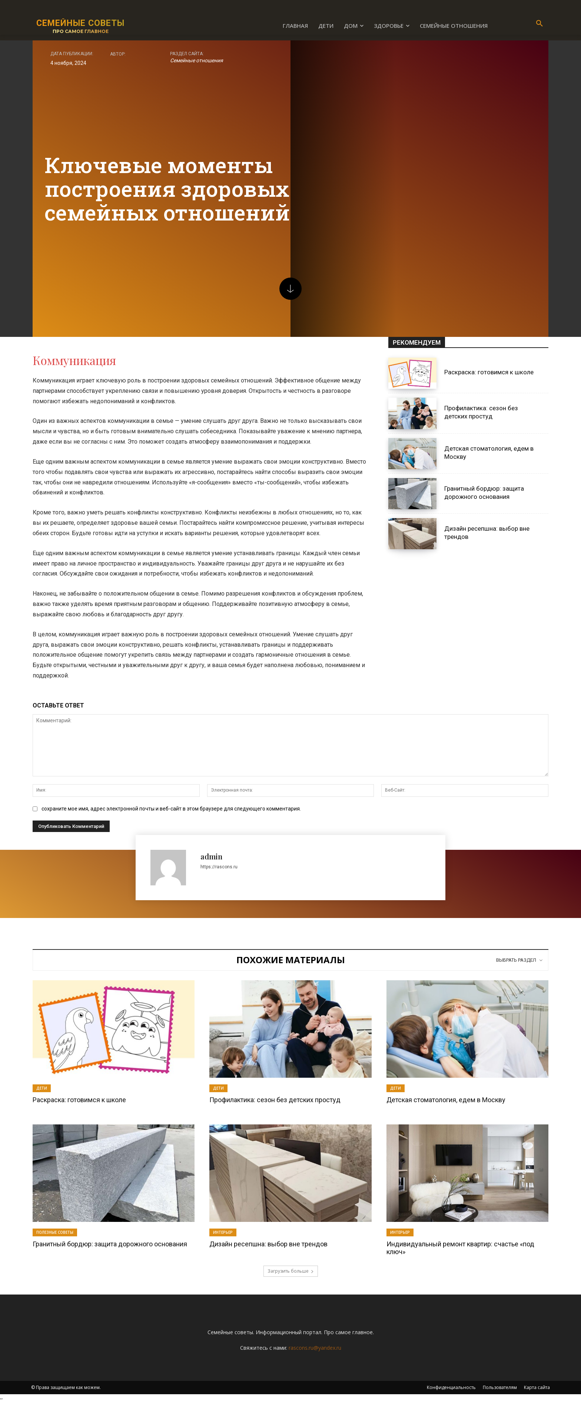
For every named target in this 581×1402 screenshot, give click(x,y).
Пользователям (500, 1387)
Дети (41, 1088)
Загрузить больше (291, 1271)
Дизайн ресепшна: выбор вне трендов (268, 1244)
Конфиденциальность (451, 1387)
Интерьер (223, 1232)
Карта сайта (537, 1387)
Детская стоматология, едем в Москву (445, 1100)
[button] (539, 24)
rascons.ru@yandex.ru (315, 1347)
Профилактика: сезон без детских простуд (481, 412)
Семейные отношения (196, 60)
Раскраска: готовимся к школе (489, 372)
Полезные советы (54, 1232)
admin (211, 856)
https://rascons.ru (219, 866)
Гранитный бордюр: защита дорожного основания (110, 1244)
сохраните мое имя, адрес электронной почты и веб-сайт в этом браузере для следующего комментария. (171, 809)
